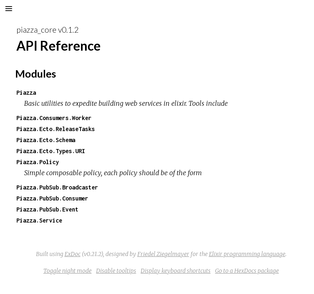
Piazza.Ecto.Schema (45, 139)
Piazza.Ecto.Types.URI (50, 150)
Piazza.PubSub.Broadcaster (57, 187)
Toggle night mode (67, 270)
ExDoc (73, 254)
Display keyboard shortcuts (176, 270)
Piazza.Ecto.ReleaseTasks (55, 128)
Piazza (26, 92)
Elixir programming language (247, 254)
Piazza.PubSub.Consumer (52, 198)
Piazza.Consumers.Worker (54, 117)
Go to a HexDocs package (247, 270)
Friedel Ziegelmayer (163, 254)
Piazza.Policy (37, 161)
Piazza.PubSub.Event (47, 209)
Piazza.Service (39, 220)
